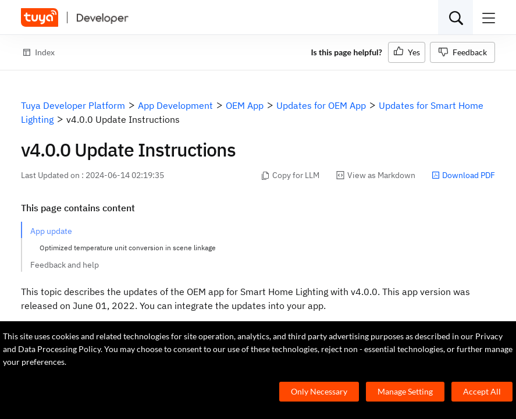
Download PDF (463, 175)
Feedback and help (64, 265)
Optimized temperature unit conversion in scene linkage (128, 247)
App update (51, 231)
